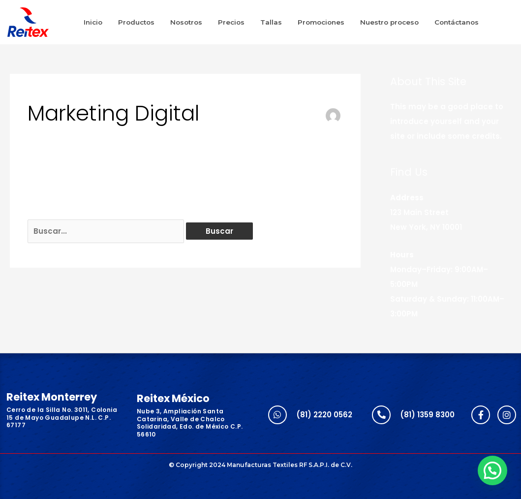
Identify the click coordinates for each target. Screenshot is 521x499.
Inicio (93, 22)
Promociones (321, 22)
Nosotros (186, 22)
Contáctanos (456, 22)
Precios (231, 22)
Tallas (271, 22)
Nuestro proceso (389, 22)
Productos (136, 22)
